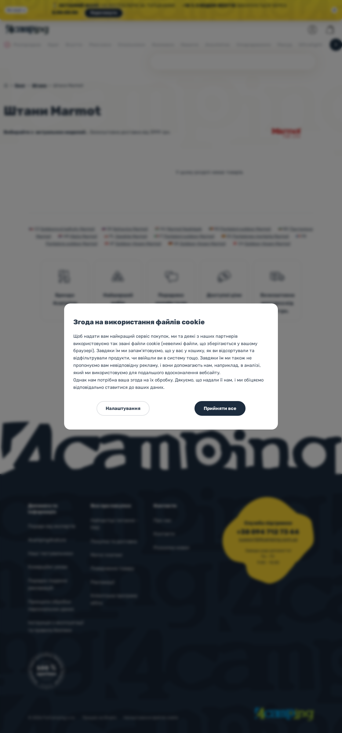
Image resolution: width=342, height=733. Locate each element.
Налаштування (123, 408)
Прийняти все (220, 408)
